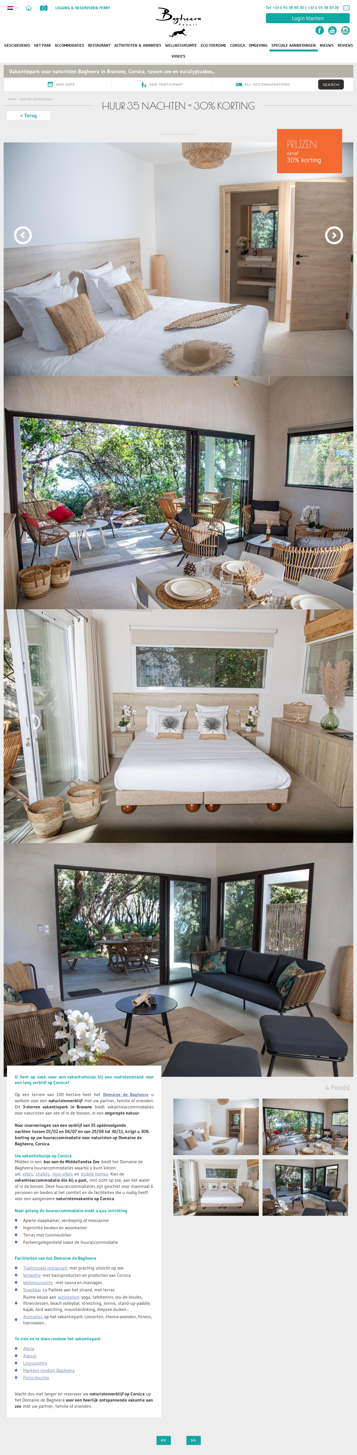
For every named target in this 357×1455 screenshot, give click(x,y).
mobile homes (94, 1174)
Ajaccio (29, 1355)
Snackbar (32, 1289)
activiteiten (68, 1297)
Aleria (28, 1348)
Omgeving (258, 45)
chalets (42, 1174)
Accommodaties (69, 45)
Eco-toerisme (213, 45)
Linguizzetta (35, 1363)
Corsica (237, 45)
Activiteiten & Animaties (137, 45)
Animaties (32, 1316)
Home (12, 99)
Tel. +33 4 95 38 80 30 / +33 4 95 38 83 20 (302, 7)
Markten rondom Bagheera (49, 1370)
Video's (178, 56)
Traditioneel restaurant (45, 1268)
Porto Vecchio (36, 1377)
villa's (28, 1174)
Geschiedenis (17, 45)
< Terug (28, 115)
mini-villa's (62, 1174)
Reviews (345, 45)
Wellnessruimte (181, 45)
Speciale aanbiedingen (293, 45)
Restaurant (99, 45)
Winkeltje (32, 1275)
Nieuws (327, 45)
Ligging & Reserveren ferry (82, 7)
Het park (42, 45)
